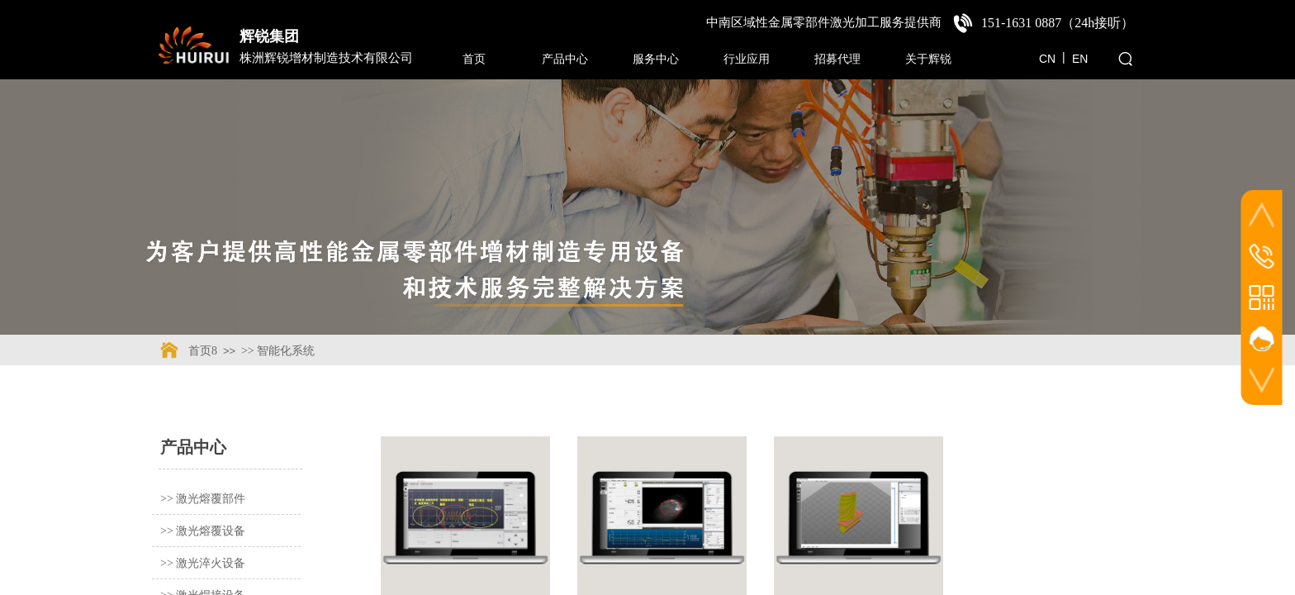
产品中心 (565, 58)
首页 (474, 58)
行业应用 (746, 58)
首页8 (202, 351)
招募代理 (837, 58)
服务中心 (656, 58)
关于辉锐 (928, 58)
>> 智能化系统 (278, 351)
